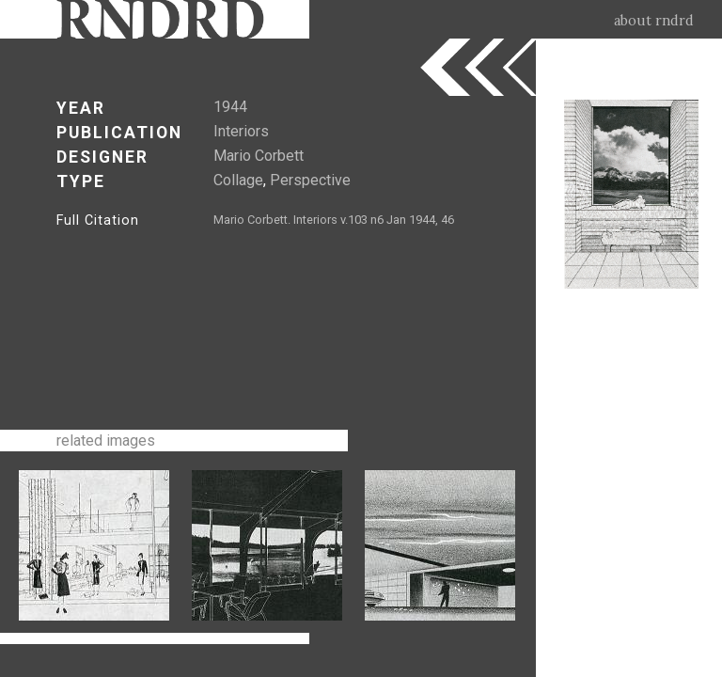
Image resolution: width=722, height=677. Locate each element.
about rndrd (654, 20)
